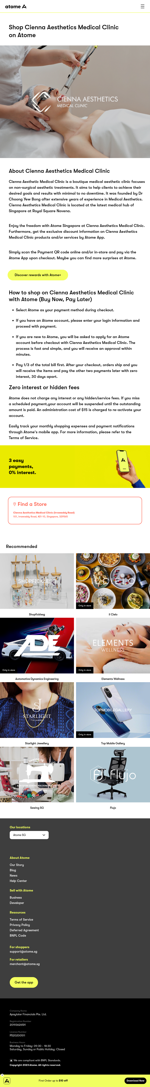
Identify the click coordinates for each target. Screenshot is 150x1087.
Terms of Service (21, 919)
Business (16, 897)
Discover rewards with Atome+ (38, 275)
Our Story (17, 865)
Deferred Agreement (24, 930)
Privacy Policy (20, 925)
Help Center (18, 881)
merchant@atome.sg (25, 964)
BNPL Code (18, 935)
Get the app (24, 982)
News (13, 875)
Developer (17, 903)
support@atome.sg (23, 951)
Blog (13, 870)
